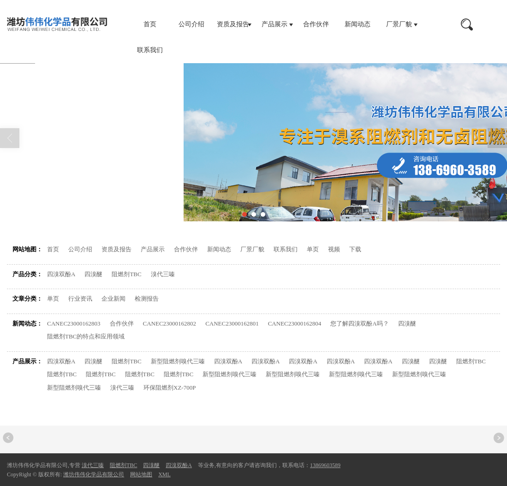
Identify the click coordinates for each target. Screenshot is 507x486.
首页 (149, 24)
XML (164, 474)
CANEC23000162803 (74, 323)
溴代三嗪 (163, 274)
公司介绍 (191, 24)
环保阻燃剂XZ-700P (169, 387)
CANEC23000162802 (170, 323)
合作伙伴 (316, 24)
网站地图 (88, 198)
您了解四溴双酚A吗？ (359, 323)
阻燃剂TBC (126, 274)
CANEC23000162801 (232, 323)
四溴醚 (93, 274)
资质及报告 (233, 24)
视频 (334, 249)
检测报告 (147, 298)
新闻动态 (357, 24)
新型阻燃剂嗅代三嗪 (178, 361)
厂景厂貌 (399, 24)
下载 (355, 249)
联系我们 (150, 50)
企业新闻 (113, 298)
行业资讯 (80, 298)
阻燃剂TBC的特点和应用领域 (86, 336)
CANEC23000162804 (295, 323)
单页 (313, 249)
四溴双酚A (61, 274)
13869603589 (325, 465)
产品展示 (274, 24)
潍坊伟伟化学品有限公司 (93, 474)
